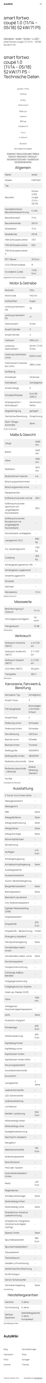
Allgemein (11, 153)
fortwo (27, 38)
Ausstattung (32, 159)
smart (19, 38)
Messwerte (21, 156)
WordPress (38, 1378)
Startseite (9, 38)
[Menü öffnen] (40, 4)
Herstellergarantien (23, 161)
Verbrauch (32, 156)
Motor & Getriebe (24, 153)
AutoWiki (8, 3)
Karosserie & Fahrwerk (16, 159)
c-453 (35, 38)
